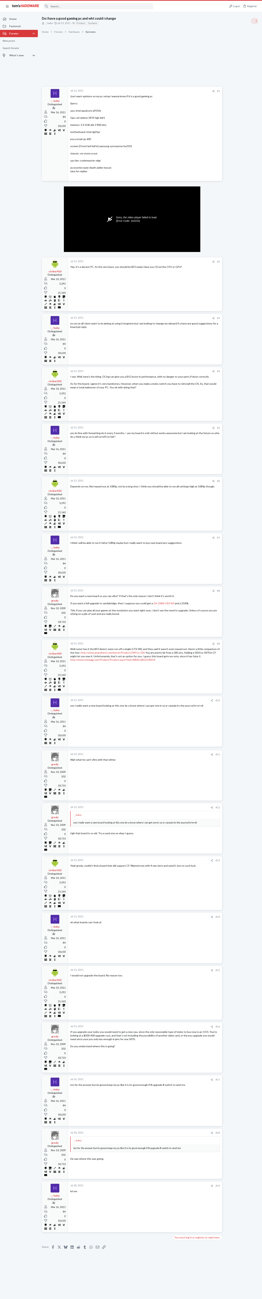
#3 (196, 318)
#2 (196, 261)
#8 (196, 590)
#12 (196, 807)
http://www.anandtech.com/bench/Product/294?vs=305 (135, 652)
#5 (196, 427)
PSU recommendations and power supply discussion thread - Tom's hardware (232, 276)
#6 (196, 481)
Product (81, 23)
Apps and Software (220, 422)
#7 (196, 537)
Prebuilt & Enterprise (221, 479)
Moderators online (217, 528)
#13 (196, 860)
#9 (196, 643)
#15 (196, 970)
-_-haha (49, 23)
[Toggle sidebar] (254, 21)
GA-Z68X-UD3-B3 (163, 603)
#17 (196, 1079)
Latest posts (212, 387)
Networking (216, 405)
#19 (196, 1185)
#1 (196, 91)
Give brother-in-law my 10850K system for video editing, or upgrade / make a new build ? (233, 491)
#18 (196, 1132)
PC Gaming (216, 264)
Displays (214, 518)
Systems (92, 23)
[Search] (98, 6)
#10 (196, 700)
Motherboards (218, 440)
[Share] (191, 91)
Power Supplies (218, 289)
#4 (196, 371)
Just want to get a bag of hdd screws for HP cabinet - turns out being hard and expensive (232, 469)
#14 (196, 916)
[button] (7, 6)
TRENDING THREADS (216, 197)
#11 (196, 754)
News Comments (219, 244)
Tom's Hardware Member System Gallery (233, 205)
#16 (196, 1026)
